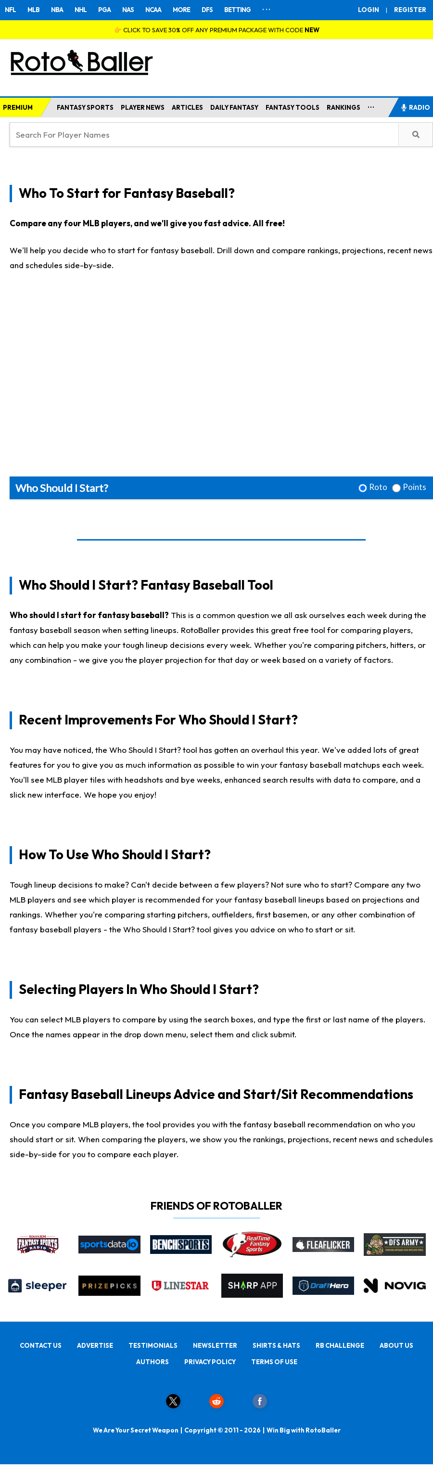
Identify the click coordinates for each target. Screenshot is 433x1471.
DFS (207, 9)
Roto (378, 487)
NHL (81, 9)
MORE (181, 9)
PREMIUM (18, 107)
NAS (128, 9)
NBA (57, 9)
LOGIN (368, 9)
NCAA (153, 9)
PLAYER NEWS (143, 107)
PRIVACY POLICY (210, 1362)
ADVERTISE (95, 1345)
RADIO (415, 107)
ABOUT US (396, 1345)
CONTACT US (41, 1345)
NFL (10, 9)
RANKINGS (343, 107)
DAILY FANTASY (234, 107)
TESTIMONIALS (153, 1345)
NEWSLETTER (215, 1345)
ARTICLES (187, 107)
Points (414, 487)
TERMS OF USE (274, 1362)
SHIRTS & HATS (276, 1345)
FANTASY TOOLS (292, 107)
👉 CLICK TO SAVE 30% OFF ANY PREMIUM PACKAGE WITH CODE (216, 30)
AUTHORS (152, 1362)
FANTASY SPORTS (85, 107)
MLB (33, 9)
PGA (104, 9)
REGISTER (410, 9)
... (371, 105)
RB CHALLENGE (340, 1345)
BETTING (237, 9)
